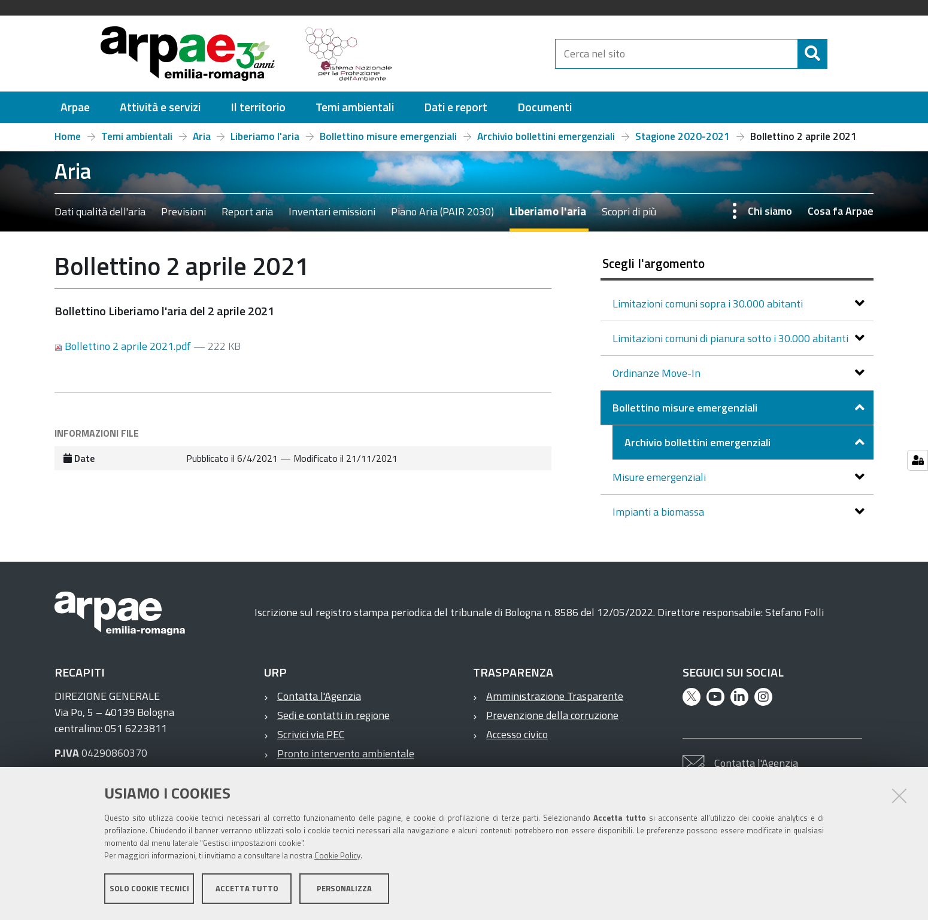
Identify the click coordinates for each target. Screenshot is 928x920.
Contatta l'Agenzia (319, 696)
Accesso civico (517, 734)
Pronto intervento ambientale (345, 753)
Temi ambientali (136, 136)
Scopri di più (629, 211)
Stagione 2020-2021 (682, 136)
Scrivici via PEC (311, 734)
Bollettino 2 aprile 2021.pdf (123, 346)
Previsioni (183, 211)
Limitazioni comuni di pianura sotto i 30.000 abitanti (731, 338)
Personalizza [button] (344, 889)
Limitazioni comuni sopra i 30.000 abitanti (708, 304)
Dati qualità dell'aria (99, 211)
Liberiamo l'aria (265, 136)
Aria (202, 136)
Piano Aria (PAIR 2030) (442, 211)
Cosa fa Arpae (841, 211)
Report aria (247, 211)
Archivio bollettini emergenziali (546, 136)
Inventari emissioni (332, 211)
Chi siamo (770, 211)
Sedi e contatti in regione (333, 715)
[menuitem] (75, 107)
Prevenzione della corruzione (552, 715)
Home (67, 136)
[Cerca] (838, 54)
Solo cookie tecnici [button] (149, 889)
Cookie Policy (337, 856)
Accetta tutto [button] (247, 889)
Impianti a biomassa (659, 512)
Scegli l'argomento (653, 263)
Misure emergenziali (660, 477)
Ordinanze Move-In (657, 373)
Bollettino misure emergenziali (388, 136)
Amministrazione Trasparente (554, 696)
